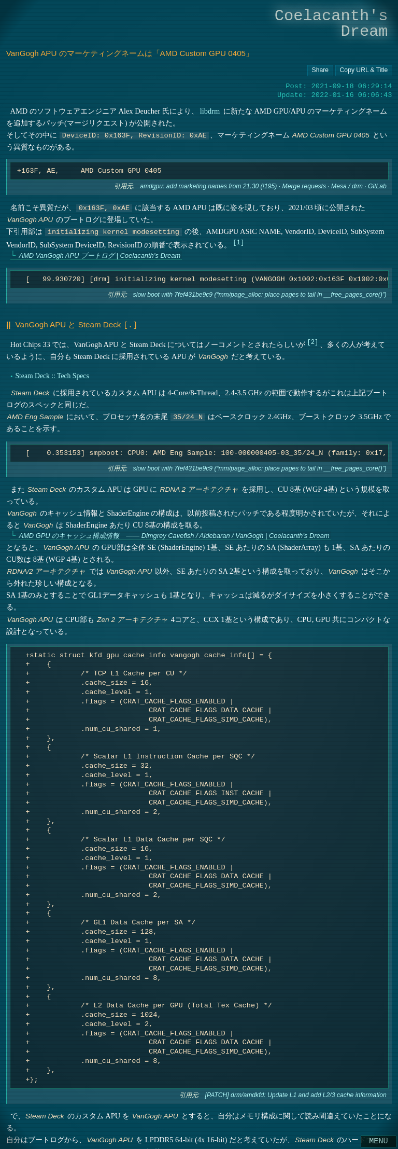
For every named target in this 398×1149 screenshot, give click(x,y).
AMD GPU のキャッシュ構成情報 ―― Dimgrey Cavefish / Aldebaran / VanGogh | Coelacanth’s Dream (174, 534)
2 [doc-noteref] (313, 340)
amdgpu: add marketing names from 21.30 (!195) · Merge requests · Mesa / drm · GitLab (263, 186)
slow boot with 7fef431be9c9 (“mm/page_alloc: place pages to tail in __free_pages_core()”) (259, 294)
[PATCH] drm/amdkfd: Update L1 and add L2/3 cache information (295, 1094)
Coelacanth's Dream (331, 23)
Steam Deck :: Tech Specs (52, 375)
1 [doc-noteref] (238, 242)
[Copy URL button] (320, 70)
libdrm (210, 111)
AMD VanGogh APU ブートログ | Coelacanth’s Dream (99, 255)
